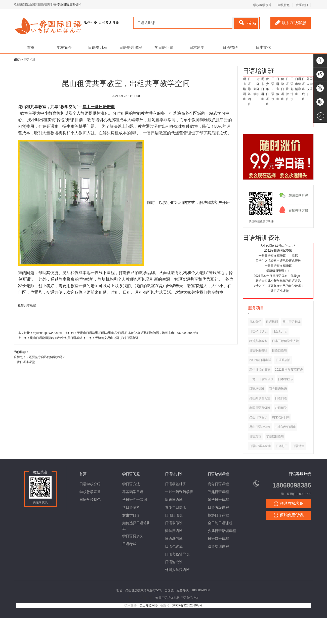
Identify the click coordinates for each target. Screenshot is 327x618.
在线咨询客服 (298, 210)
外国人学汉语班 (177, 570)
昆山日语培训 (89, 333)
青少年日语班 (175, 507)
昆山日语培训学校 (141, 598)
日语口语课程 (218, 539)
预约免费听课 (288, 515)
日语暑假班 (287, 89)
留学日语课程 (218, 500)
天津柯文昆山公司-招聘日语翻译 (116, 338)
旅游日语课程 (218, 515)
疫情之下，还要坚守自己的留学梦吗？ (278, 286)
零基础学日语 (132, 492)
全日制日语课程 (220, 523)
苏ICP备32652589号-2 (187, 605)
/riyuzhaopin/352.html (47, 333)
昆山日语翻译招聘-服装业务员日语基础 (56, 338)
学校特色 (284, 5)
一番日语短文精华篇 (278, 266)
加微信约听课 (298, 195)
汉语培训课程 (218, 546)
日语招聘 (230, 47)
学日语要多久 (132, 536)
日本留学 (197, 47)
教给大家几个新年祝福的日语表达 (278, 281)
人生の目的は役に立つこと (278, 245)
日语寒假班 (277, 89)
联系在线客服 (290, 22)
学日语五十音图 (134, 500)
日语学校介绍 (90, 484)
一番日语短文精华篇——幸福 (278, 255)
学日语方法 (131, 484)
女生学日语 (131, 515)
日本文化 (263, 47)
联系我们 (302, 5)
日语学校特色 (90, 500)
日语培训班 (97, 47)
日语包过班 (292, 89)
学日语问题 (163, 47)
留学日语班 (282, 89)
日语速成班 (303, 89)
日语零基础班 (175, 484)
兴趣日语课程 (218, 492)
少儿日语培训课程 (222, 531)
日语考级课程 (218, 507)
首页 (30, 47)
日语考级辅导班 (177, 554)
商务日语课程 (218, 484)
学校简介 (64, 47)
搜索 (248, 23)
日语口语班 (272, 89)
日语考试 (129, 544)
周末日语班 (262, 89)
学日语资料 (131, 507)
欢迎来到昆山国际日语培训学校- (35, 4)
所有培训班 (244, 89)
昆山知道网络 (149, 605)
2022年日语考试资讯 (278, 250)
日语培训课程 (130, 47)
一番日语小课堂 (278, 291)
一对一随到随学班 (179, 492)
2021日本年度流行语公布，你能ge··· (278, 276)
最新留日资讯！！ (278, 271)
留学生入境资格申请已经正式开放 (278, 260)
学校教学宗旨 (262, 5)
